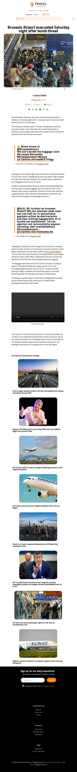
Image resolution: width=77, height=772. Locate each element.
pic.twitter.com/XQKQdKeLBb (35, 232)
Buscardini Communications (52, 762)
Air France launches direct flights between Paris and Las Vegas (36, 506)
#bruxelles (36, 154)
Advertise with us (38, 732)
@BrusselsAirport (28, 149)
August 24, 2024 (43, 164)
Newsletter (38, 734)
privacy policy (51, 686)
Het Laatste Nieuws (53, 251)
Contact (38, 715)
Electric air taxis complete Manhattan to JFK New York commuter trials (35, 545)
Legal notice (38, 749)
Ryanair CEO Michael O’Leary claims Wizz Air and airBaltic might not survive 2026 (37, 430)
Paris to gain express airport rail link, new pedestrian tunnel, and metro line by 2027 (38, 392)
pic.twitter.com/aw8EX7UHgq (35, 159)
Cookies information (38, 751)
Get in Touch (38, 729)
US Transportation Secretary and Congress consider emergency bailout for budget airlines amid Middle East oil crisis (37, 584)
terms (42, 686)
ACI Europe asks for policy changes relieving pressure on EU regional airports (37, 468)
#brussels (23, 154)
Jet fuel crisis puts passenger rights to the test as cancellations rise (34, 623)
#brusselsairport (27, 157)
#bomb (42, 157)
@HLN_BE (23, 208)
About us (38, 710)
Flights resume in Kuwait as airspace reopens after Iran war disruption (38, 662)
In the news (38, 712)
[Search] (38, 19)
